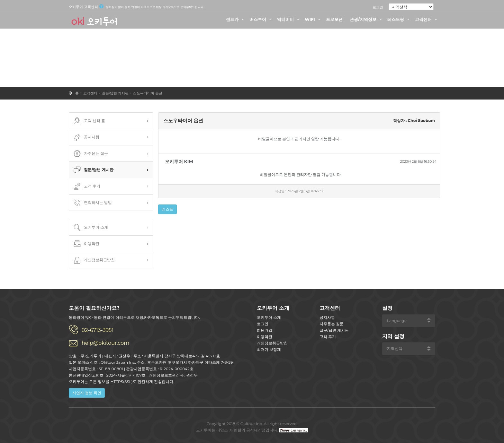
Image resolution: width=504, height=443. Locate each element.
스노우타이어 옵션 (147, 93)
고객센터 (427, 19)
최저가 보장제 (269, 349)
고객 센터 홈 (88, 121)
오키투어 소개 (90, 227)
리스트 (167, 209)
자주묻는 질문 (90, 153)
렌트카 (236, 19)
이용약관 (85, 244)
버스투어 (261, 19)
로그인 (378, 7)
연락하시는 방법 (92, 202)
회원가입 (264, 330)
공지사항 (85, 137)
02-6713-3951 (97, 330)
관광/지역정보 (366, 19)
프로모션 (334, 19)
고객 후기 (86, 186)
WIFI (313, 19)
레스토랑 (399, 19)
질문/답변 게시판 (115, 93)
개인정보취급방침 (93, 260)
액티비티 (289, 19)
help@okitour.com (105, 343)
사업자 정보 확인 (86, 392)
